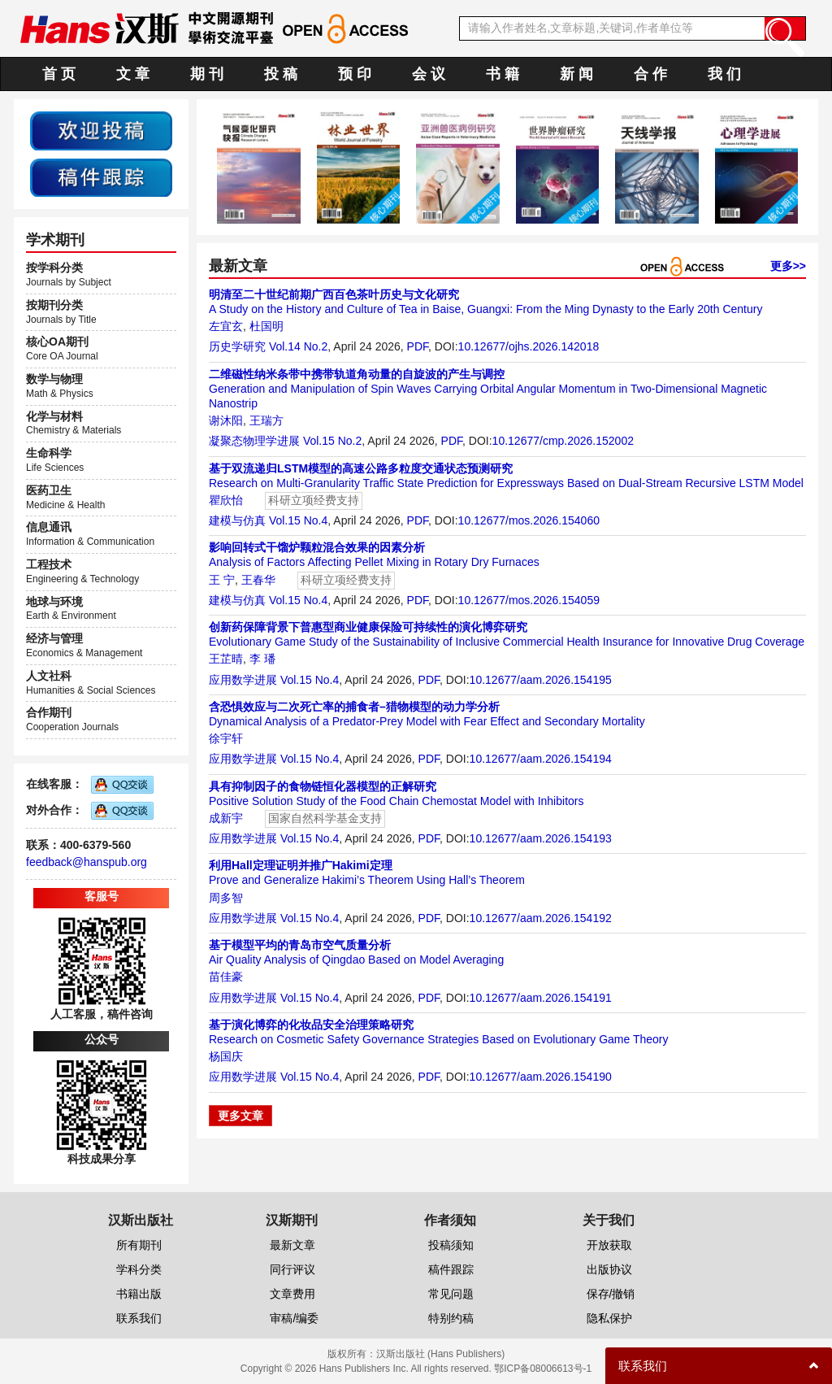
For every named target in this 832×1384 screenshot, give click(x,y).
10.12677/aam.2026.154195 (541, 679)
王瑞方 (266, 420)
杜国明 (266, 326)
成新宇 (226, 818)
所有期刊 (139, 1244)
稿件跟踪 (451, 1269)
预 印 (354, 74)
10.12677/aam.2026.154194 (541, 758)
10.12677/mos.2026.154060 (529, 520)
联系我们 (139, 1318)
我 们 (724, 74)
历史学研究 (237, 346)
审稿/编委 (294, 1318)
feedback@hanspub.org (86, 861)
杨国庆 (226, 1056)
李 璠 (262, 658)
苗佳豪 (226, 976)
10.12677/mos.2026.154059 (529, 600)
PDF (417, 346)
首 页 (59, 74)
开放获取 (609, 1244)
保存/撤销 (611, 1293)
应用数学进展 (243, 679)
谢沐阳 (226, 420)
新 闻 (576, 74)
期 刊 (206, 74)
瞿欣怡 (226, 500)
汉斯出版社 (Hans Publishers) (440, 1354)
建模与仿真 (237, 520)
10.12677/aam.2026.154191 (541, 997)
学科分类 (139, 1269)
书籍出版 (139, 1293)
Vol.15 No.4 (298, 520)
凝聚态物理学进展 (254, 440)
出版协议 (609, 1269)
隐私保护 (609, 1318)
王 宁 (222, 579)
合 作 (650, 74)
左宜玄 (226, 326)
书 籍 (502, 74)
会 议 (428, 74)
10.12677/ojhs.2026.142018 (529, 346)
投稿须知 (451, 1244)
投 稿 (280, 74)
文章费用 (292, 1293)
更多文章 (240, 1115)
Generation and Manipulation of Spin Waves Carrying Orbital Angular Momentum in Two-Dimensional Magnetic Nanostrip (488, 389)
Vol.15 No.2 (332, 440)
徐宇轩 (226, 738)
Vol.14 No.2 (298, 346)
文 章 (133, 74)
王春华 (258, 579)
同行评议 (292, 1269)
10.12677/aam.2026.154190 (541, 1076)
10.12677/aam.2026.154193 (541, 838)
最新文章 (292, 1244)
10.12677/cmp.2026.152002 (563, 440)
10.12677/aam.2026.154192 (541, 918)
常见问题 (451, 1293)
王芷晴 (226, 658)
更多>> (788, 265)
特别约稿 (451, 1318)
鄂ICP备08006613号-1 (543, 1368)
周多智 (226, 897)
